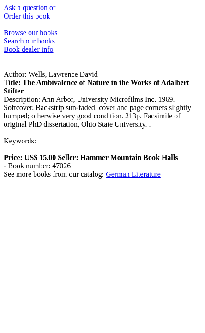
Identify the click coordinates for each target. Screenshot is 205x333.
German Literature (133, 174)
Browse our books (30, 33)
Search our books (29, 41)
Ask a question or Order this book (29, 12)
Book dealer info (29, 49)
